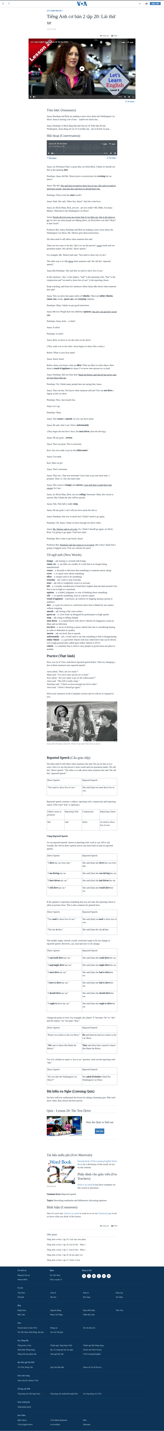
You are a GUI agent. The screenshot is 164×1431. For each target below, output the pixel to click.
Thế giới (21, 1297)
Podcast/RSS (22, 1279)
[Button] (104, 35)
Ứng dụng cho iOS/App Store (29, 1393)
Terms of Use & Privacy (92, 1367)
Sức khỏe (119, 1297)
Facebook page (104, 1213)
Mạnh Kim (22, 1310)
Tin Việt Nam (55, 1275)
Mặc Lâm (21, 1314)
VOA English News (25, 1424)
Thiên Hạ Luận (89, 1314)
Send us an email (85, 1184)
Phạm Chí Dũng (56, 1314)
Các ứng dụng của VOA (92, 1393)
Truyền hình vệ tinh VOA (27, 1328)
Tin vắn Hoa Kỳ (89, 1328)
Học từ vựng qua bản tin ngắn (61, 1350)
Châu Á (53, 1293)
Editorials (86, 1424)
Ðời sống (86, 1297)
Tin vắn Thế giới (56, 1332)
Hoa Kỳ (53, 1297)
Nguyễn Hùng (55, 1310)
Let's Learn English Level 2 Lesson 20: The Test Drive (49, 42)
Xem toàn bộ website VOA (28, 1380)
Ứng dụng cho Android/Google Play (64, 1393)
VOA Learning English (92, 1354)
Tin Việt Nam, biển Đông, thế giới (31, 1332)
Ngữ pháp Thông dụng (26, 1350)
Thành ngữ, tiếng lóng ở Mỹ (61, 1345)
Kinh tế (86, 1293)
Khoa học (119, 1293)
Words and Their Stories (92, 1350)
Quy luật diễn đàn (57, 1367)
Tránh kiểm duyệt (24, 1407)
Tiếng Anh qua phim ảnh (27, 1354)
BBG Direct (22, 1420)
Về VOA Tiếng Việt (25, 1367)
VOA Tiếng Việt (58, 146)
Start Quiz (99, 1131)
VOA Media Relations (58, 1420)
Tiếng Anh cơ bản (24, 1345)
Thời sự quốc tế (56, 1279)
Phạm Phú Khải (89, 1310)
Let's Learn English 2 (55, 10)
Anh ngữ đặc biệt (56, 1354)
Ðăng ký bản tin (24, 1275)
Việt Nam (21, 1293)
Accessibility (55, 1424)
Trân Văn (119, 1310)
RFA (85, 1420)
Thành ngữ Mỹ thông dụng (93, 1345)
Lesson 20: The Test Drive (58, 143)
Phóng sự (53, 1328)
